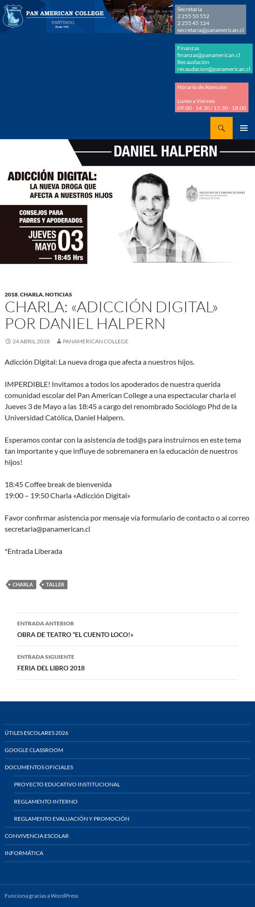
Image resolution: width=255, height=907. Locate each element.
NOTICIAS (58, 294)
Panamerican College (95, 341)
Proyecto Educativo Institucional (67, 784)
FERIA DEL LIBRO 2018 (127, 661)
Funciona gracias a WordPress (41, 895)
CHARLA (31, 294)
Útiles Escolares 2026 (36, 732)
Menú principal (244, 128)
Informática (24, 852)
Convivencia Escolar (37, 835)
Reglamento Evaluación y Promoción (71, 818)
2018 (11, 294)
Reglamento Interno (46, 801)
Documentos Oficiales (39, 767)
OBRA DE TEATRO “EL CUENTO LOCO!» (127, 628)
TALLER (55, 584)
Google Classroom (34, 749)
